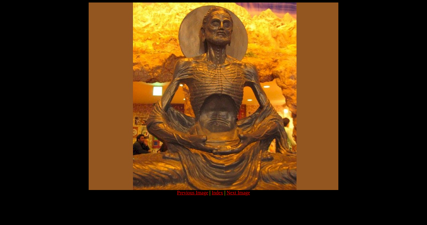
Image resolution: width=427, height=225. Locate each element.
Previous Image (192, 192)
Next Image (238, 192)
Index (217, 192)
